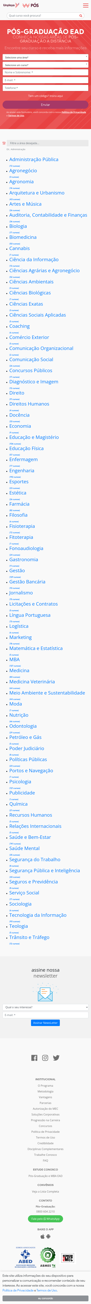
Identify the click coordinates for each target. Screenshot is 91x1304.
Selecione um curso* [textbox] (16, 65)
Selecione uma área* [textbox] (16, 57)
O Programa (45, 1086)
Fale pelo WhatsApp (46, 1219)
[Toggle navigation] (85, 5)
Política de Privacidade (74, 112)
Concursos (45, 1126)
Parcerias (45, 1103)
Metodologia (45, 1091)
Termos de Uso (16, 115)
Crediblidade (45, 1143)
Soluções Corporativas (46, 1114)
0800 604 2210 (45, 1211)
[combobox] (45, 57)
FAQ (45, 1160)
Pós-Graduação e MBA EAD (45, 1176)
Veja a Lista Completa (45, 1191)
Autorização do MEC (45, 1109)
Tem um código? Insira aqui (45, 96)
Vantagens (45, 1097)
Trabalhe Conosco (45, 1155)
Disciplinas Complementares (45, 1149)
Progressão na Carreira (45, 1120)
